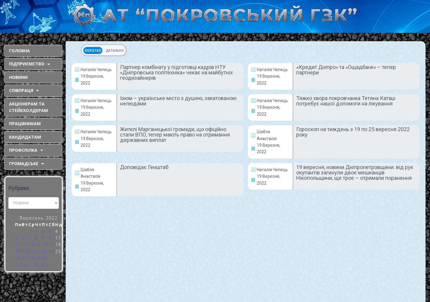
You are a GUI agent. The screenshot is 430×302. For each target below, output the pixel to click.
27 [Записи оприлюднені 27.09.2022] (25, 258)
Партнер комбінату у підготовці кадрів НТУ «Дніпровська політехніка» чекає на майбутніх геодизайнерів (176, 72)
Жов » (41, 265)
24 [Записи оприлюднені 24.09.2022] (52, 251)
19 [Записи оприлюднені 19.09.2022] (18, 251)
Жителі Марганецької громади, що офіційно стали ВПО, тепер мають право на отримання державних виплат (175, 134)
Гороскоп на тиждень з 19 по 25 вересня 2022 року (353, 132)
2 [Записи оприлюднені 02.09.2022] (43, 231)
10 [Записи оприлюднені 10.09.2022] (52, 238)
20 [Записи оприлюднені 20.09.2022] (25, 251)
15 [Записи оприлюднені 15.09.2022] (38, 244)
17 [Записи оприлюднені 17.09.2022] (52, 244)
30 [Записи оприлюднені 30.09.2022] (45, 258)
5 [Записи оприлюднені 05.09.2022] (16, 238)
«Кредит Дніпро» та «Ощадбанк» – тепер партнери (346, 70)
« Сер (22, 265)
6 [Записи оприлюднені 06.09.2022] (23, 238)
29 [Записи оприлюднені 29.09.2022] (38, 258)
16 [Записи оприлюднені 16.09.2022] (45, 244)
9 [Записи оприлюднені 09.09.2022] (43, 238)
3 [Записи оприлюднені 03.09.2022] (50, 231)
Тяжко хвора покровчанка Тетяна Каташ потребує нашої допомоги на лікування (345, 101)
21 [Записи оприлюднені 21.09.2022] (31, 251)
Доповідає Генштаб (144, 167)
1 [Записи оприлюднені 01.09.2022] (36, 231)
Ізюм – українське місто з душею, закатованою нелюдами (178, 101)
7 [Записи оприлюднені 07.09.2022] (29, 238)
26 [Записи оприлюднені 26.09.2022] (18, 258)
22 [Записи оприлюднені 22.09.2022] (38, 251)
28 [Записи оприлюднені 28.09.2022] (31, 258)
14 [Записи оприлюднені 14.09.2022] (31, 244)
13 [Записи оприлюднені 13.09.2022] (25, 244)
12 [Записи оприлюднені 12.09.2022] (18, 244)
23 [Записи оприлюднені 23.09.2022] (45, 251)
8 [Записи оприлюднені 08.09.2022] (36, 238)
